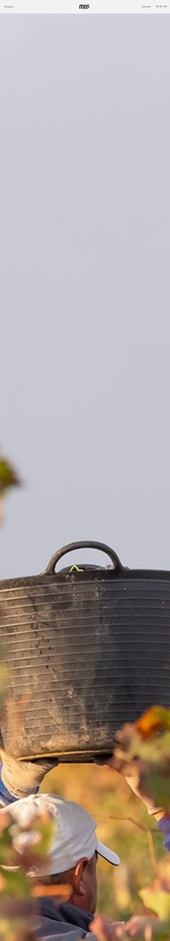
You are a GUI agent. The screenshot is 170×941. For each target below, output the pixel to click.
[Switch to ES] (162, 6)
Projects (9, 7)
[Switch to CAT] (166, 6)
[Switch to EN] (158, 6)
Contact (146, 7)
